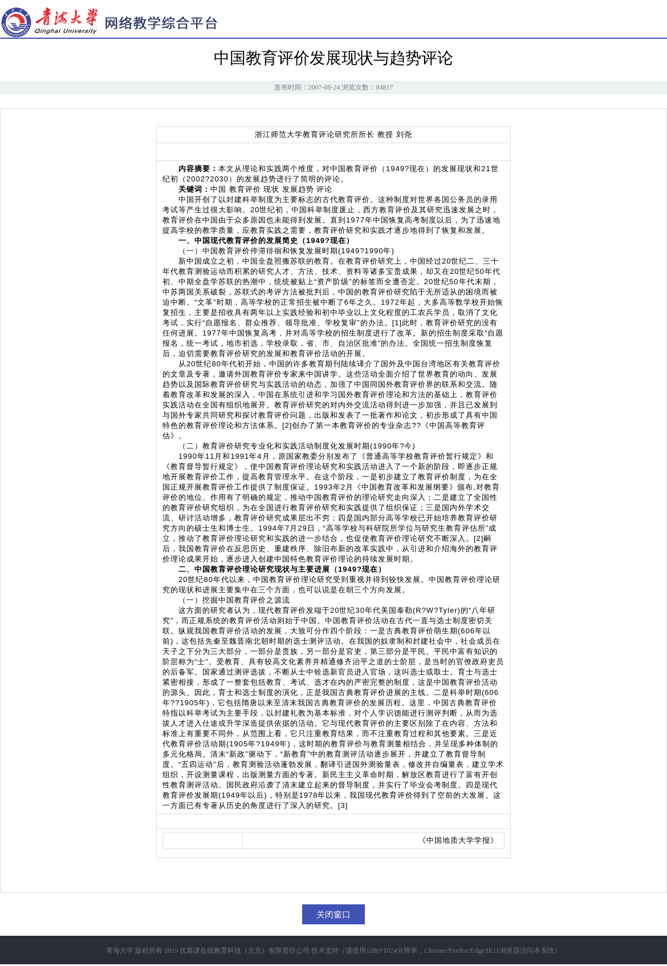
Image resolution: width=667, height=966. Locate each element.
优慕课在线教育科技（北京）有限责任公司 (245, 951)
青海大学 (119, 951)
